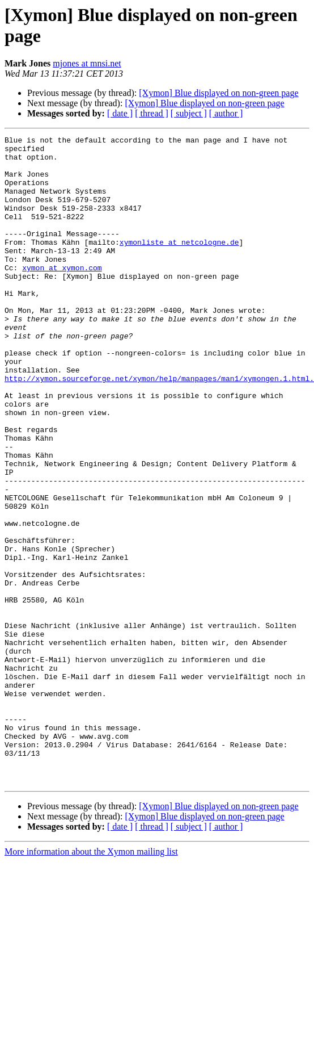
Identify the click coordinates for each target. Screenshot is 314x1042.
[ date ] (120, 113)
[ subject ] (189, 113)
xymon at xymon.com (61, 295)
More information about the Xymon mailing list (91, 981)
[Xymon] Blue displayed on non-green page (218, 93)
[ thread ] (151, 113)
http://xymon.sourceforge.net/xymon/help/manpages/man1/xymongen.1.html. (159, 427)
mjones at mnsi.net (87, 63)
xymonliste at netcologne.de (179, 264)
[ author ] (226, 113)
